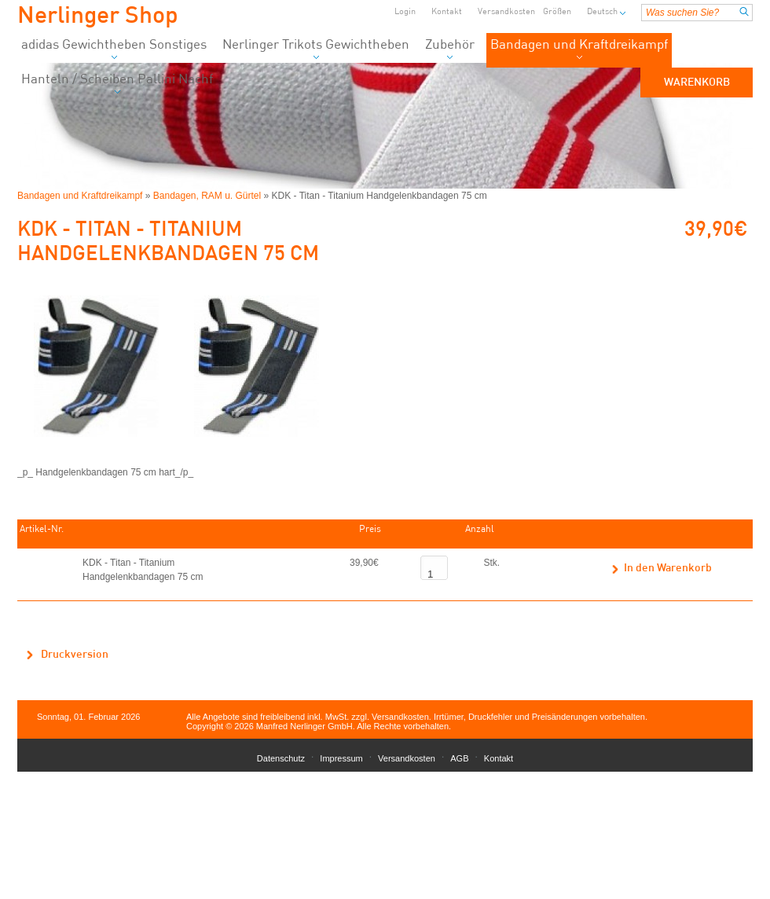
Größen (557, 12)
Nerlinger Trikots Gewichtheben (315, 49)
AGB (459, 758)
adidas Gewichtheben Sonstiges (114, 49)
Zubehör (450, 49)
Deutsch (602, 12)
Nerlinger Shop (97, 16)
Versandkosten (506, 12)
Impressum (341, 758)
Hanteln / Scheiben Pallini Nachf (117, 83)
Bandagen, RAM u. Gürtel (207, 195)
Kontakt (446, 12)
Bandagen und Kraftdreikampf (579, 49)
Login (405, 12)
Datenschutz (281, 758)
